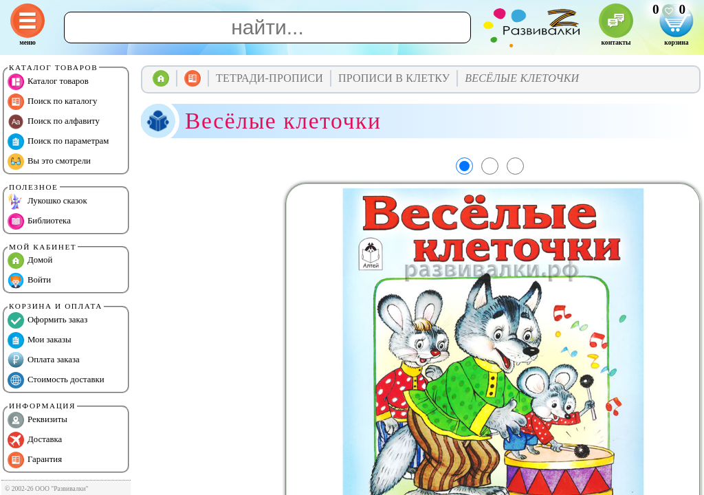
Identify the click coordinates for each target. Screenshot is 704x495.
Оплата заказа (44, 360)
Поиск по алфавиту (54, 121)
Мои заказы (40, 340)
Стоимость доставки (56, 380)
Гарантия (35, 460)
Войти (29, 280)
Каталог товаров (48, 82)
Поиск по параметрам (58, 141)
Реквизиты (37, 420)
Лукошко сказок (47, 201)
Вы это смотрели (49, 161)
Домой (30, 260)
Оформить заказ (47, 320)
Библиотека (39, 221)
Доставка (35, 440)
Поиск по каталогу (52, 102)
